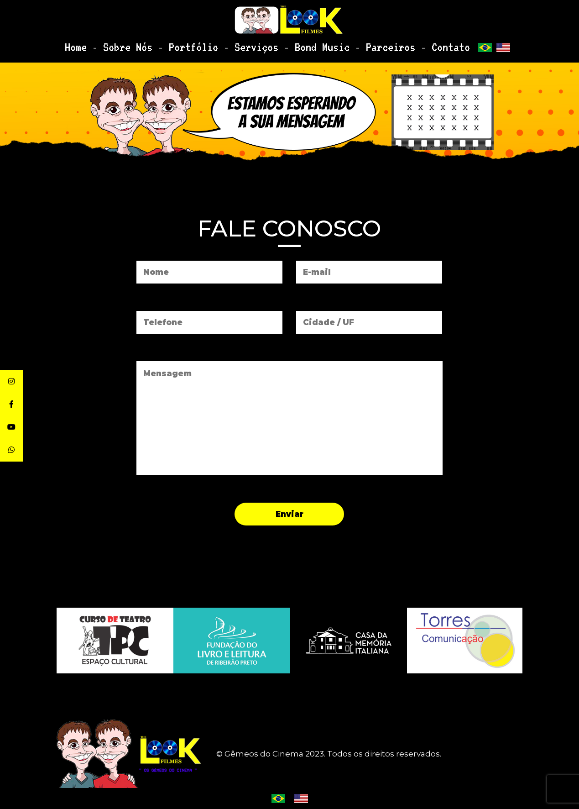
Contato (417, 44)
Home (111, 44)
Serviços (259, 44)
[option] (348, 640)
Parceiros (367, 44)
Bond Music (312, 44)
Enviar (289, 514)
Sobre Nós (154, 44)
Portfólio (207, 44)
